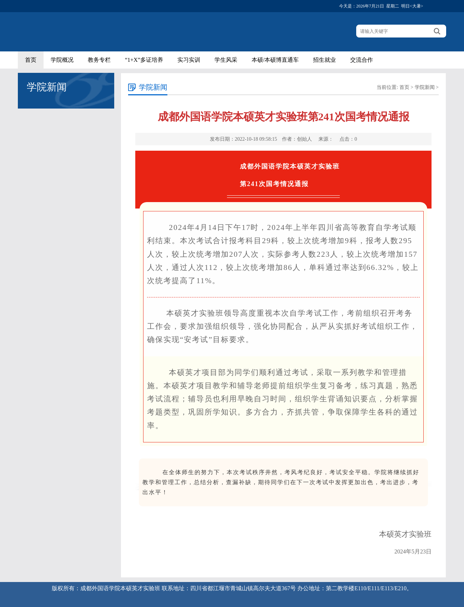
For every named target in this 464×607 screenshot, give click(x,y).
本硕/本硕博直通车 (275, 60)
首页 (30, 60)
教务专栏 (99, 60)
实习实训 (188, 60)
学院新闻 (425, 87)
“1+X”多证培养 (144, 60)
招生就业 (324, 60)
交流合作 (361, 60)
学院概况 (62, 60)
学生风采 (226, 60)
